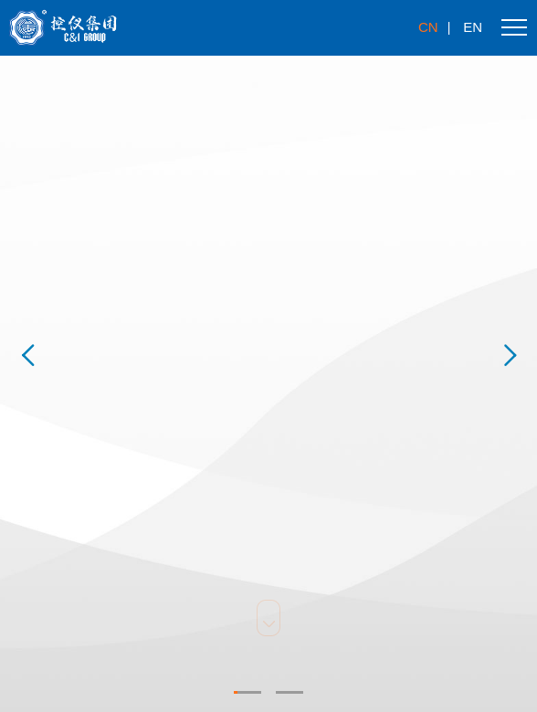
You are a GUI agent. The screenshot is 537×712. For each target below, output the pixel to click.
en (472, 27)
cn (428, 27)
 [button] (509, 356)
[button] (247, 692)
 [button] (27, 356)
